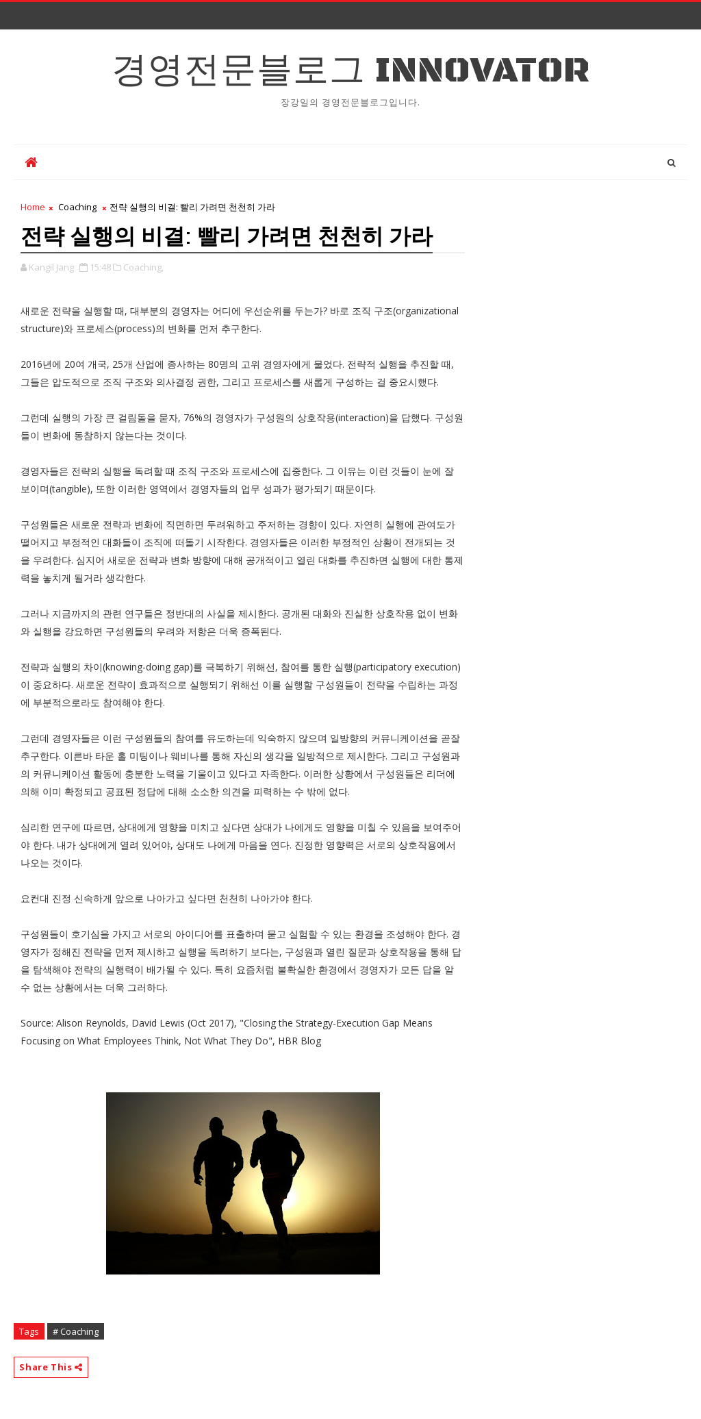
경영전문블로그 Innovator (351, 71)
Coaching (77, 207)
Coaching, (143, 267)
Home (33, 207)
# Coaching (76, 1331)
